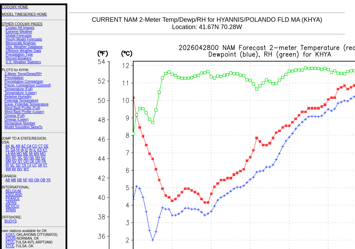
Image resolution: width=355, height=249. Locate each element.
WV (19, 169)
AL (13, 146)
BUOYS (10, 221)
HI (18, 150)
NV (14, 161)
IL (34, 150)
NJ (43, 157)
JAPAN (11, 202)
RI (7, 165)
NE (31, 157)
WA (8, 169)
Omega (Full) (14, 116)
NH (37, 157)
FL (7, 150)
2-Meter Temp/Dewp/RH (22, 74)
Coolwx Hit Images (20, 28)
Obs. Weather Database (24, 47)
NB (19, 180)
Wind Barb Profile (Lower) (24, 112)
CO (34, 146)
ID (26, 150)
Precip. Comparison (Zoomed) (27, 85)
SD (18, 165)
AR (18, 146)
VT (45, 165)
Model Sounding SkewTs (23, 127)
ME (25, 154)
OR (38, 161)
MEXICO (12, 206)
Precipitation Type (19, 54)
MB (13, 180)
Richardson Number (19, 123)
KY (45, 150)
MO (43, 154)
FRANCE (13, 199)
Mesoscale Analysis (21, 43)
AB (8, 180)
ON (36, 180)
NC (20, 157)
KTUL (10, 242)
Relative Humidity (17, 97)
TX (29, 165)
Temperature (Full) (18, 89)
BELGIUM (13, 191)
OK (31, 161)
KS (39, 150)
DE (46, 146)
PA (43, 161)
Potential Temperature (21, 100)
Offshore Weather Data (23, 51)
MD (19, 154)
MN (36, 154)
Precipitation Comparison (23, 81)
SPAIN (11, 210)
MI (31, 154)
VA (40, 165)
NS (30, 180)
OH (26, 161)
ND (25, 157)
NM (8, 161)
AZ (23, 146)
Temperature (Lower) (20, 93)
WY (26, 169)
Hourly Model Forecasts (24, 39)
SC (12, 165)
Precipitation (13, 78)
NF (25, 180)
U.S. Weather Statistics (23, 62)
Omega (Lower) (16, 119)
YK (48, 180)
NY (20, 161)
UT (34, 165)
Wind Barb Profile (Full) (22, 108)
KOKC (10, 235)
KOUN (11, 238)
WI (14, 169)
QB (42, 180)
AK (8, 146)
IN (30, 150)
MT (14, 157)
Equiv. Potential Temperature (26, 104)
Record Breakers (18, 58)
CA (29, 146)
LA (8, 154)
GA (12, 150)
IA (22, 150)
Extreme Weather (19, 32)
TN (23, 165)
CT (40, 146)
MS (8, 157)
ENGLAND (14, 195)
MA (13, 154)
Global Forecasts (19, 35)
